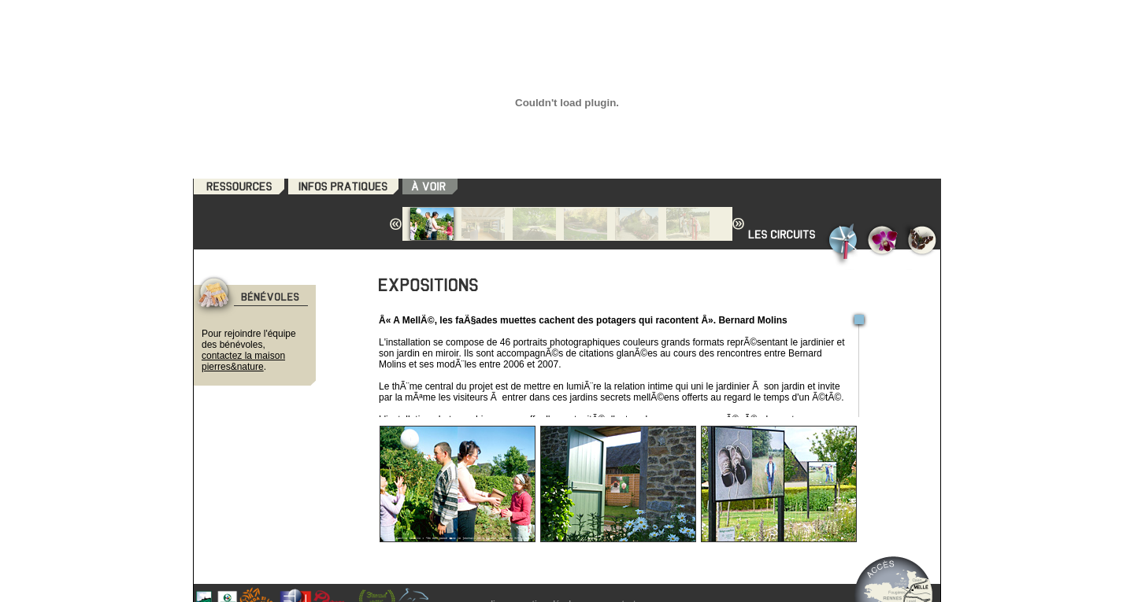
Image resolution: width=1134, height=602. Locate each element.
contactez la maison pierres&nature (243, 361)
